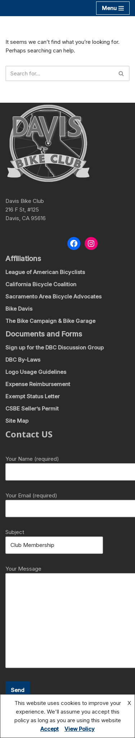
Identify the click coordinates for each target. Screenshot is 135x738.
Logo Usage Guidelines (35, 371)
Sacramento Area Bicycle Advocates (53, 296)
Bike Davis (18, 308)
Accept (49, 728)
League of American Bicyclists (45, 272)
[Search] (59, 73)
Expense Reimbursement (37, 384)
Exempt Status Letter (32, 396)
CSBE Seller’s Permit (32, 408)
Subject (54, 538)
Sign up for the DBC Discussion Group (54, 347)
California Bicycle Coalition (40, 284)
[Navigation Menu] (113, 8)
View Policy (79, 728)
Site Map (16, 420)
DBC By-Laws (22, 359)
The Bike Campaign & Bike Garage (50, 320)
